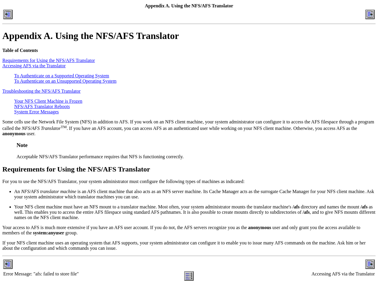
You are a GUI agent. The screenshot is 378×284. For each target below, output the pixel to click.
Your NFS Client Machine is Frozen (48, 101)
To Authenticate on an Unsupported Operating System (65, 81)
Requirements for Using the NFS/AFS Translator (48, 60)
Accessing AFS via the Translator (34, 65)
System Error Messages (36, 111)
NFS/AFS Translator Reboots (42, 106)
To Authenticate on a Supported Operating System (61, 75)
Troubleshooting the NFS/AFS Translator (41, 91)
